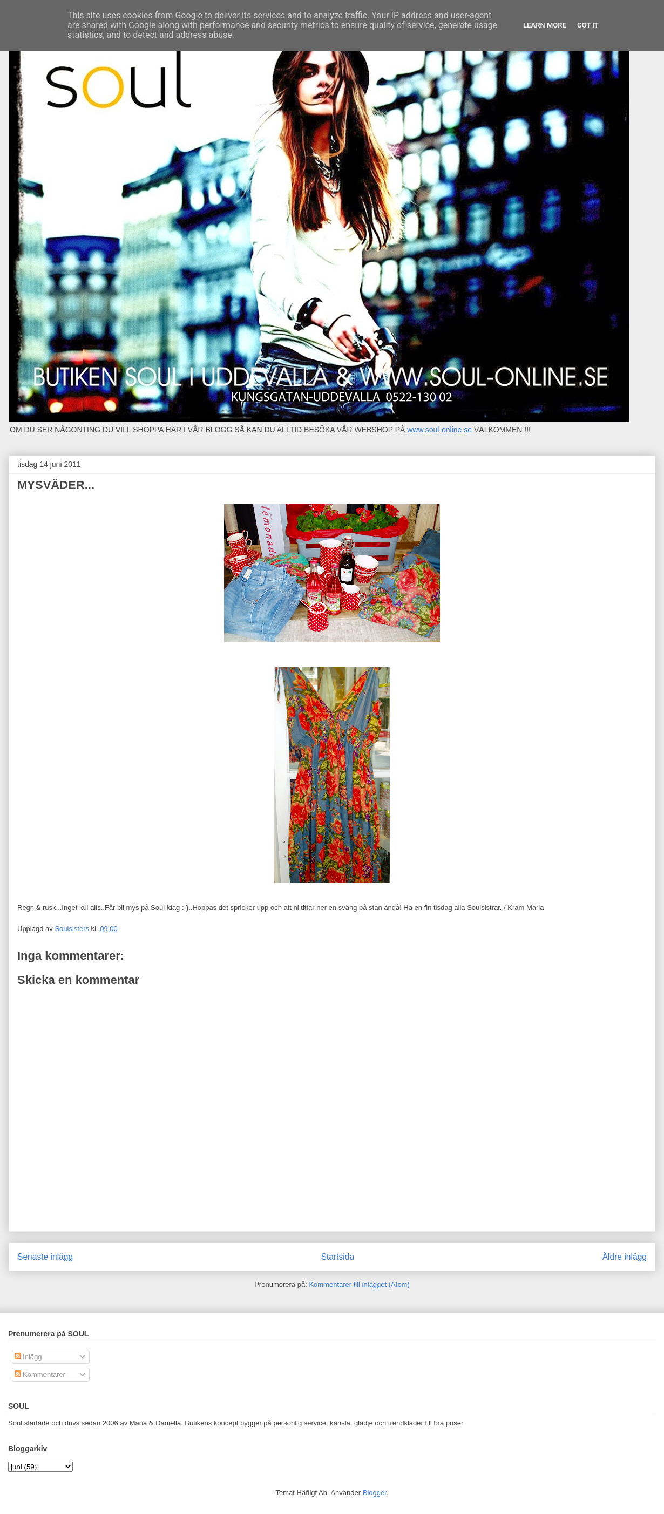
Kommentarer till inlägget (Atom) (359, 1284)
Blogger (375, 1493)
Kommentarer (40, 1374)
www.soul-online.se (439, 429)
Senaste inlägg (45, 1256)
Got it (588, 25)
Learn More (544, 25)
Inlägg (28, 1357)
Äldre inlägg (624, 1256)
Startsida (338, 1256)
